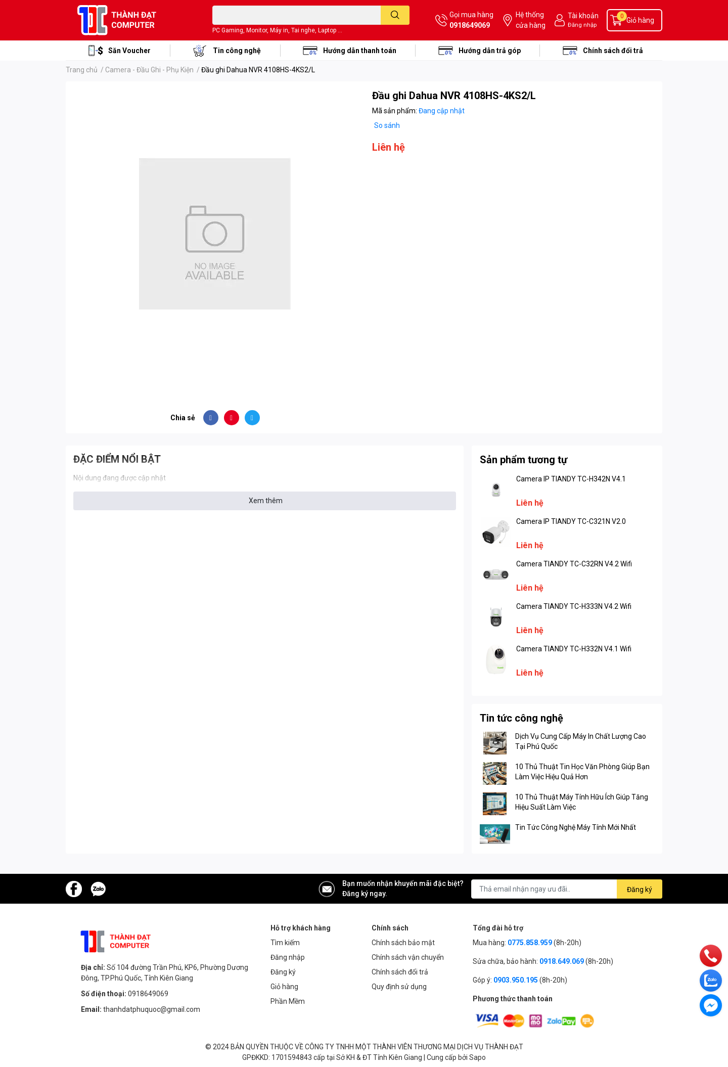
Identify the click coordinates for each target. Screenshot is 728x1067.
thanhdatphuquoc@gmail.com (151, 1009)
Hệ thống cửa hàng (530, 20)
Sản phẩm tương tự (523, 460)
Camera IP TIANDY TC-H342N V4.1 (571, 479)
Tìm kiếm (285, 943)
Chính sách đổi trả (613, 51)
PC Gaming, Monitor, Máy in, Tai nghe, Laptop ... (277, 30)
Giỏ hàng (284, 987)
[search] (395, 15)
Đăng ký (283, 972)
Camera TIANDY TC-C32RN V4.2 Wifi (574, 564)
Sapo (477, 1057)
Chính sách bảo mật (403, 943)
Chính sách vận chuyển (408, 957)
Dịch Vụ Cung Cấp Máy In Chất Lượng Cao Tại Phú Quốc (580, 741)
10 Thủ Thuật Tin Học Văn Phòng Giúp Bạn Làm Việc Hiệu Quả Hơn (582, 772)
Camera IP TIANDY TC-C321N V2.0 (571, 521)
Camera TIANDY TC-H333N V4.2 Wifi (573, 606)
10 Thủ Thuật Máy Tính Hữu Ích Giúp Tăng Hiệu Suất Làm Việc (581, 802)
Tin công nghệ (237, 51)
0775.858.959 (530, 943)
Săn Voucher (129, 51)
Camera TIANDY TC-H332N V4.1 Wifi (573, 649)
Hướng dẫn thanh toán (359, 51)
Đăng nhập (582, 25)
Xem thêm (266, 501)
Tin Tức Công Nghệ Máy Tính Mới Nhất (575, 827)
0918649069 (469, 25)
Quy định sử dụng (399, 987)
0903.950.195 (515, 980)
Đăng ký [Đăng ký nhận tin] (639, 889)
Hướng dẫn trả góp (490, 51)
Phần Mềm (287, 1001)
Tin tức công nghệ (521, 718)
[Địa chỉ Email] (566, 889)
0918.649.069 (561, 961)
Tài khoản (583, 16)
